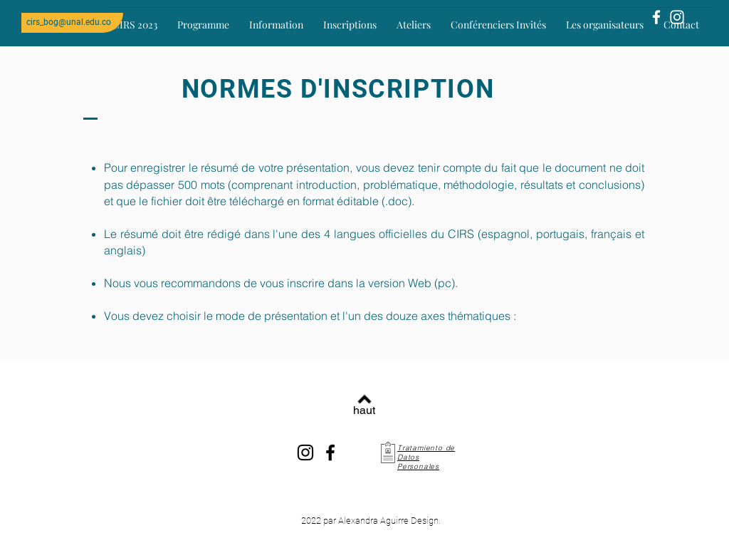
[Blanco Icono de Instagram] (677, 17)
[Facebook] (330, 452)
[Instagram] (305, 452)
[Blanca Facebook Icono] (656, 17)
